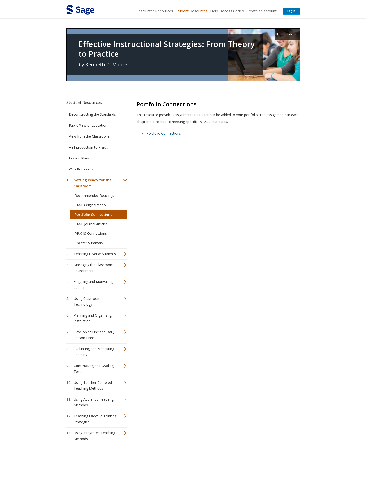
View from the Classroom (89, 136)
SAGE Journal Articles (91, 224)
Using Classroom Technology (87, 301)
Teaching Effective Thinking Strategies (95, 419)
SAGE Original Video (90, 205)
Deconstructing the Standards (92, 114)
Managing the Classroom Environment (93, 267)
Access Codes (232, 11)
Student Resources (192, 11)
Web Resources (81, 169)
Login (291, 11)
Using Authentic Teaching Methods (94, 402)
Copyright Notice (240, 460)
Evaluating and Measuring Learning (94, 352)
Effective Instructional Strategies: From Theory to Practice (167, 49)
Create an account (261, 11)
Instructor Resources (155, 11)
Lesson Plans (79, 158)
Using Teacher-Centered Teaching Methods (93, 385)
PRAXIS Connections (91, 233)
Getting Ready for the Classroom (92, 183)
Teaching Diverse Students (95, 254)
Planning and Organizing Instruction (93, 318)
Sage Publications (94, 460)
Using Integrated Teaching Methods (94, 436)
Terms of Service (210, 460)
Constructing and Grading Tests (94, 368)
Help (214, 11)
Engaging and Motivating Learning (93, 284)
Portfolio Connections (93, 214)
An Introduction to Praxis (88, 147)
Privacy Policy (267, 460)
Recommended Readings (94, 195)
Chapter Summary (89, 243)
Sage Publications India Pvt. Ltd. (137, 460)
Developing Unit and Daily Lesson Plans (94, 335)
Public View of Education (88, 125)
